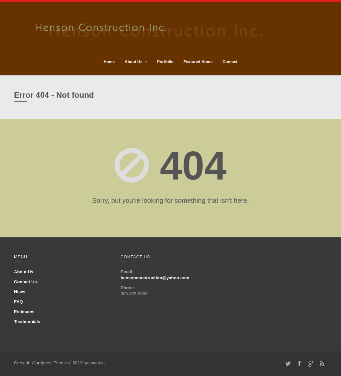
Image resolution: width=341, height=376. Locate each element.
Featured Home (197, 62)
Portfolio (165, 62)
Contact (229, 62)
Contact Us (25, 281)
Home (109, 62)
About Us (133, 62)
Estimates (24, 311)
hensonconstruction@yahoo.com (155, 277)
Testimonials (27, 321)
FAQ (18, 301)
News (19, 291)
